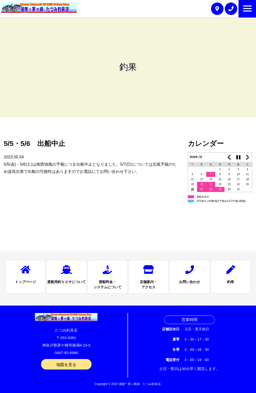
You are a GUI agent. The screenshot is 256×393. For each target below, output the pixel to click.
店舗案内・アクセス (148, 284)
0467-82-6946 (66, 353)
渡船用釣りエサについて (66, 282)
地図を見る (66, 365)
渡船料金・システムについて (108, 284)
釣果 (230, 282)
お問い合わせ (189, 282)
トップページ (25, 282)
